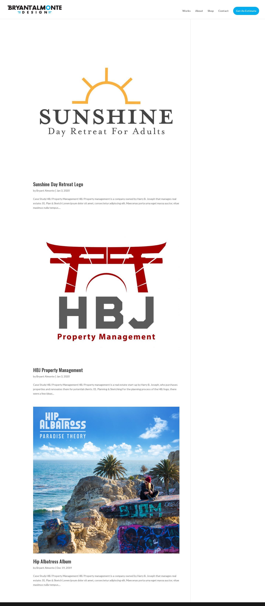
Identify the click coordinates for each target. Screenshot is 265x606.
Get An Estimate (246, 10)
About (199, 11)
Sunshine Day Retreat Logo (58, 184)
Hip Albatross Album (52, 561)
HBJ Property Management (58, 370)
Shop (211, 11)
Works (186, 11)
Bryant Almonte (45, 190)
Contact (223, 11)
